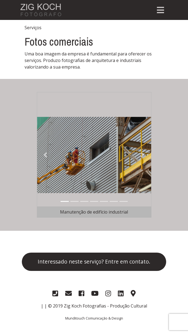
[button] (45, 155)
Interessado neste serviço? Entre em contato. (94, 261)
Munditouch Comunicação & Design (94, 318)
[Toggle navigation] (160, 10)
